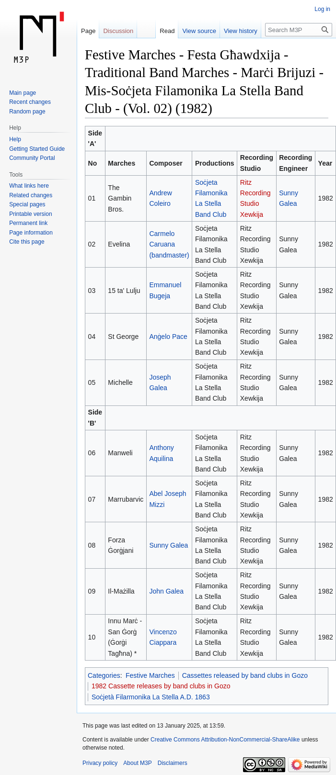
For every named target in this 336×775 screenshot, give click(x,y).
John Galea (166, 591)
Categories (104, 675)
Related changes (30, 195)
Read (167, 30)
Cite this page (26, 241)
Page (88, 30)
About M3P (137, 763)
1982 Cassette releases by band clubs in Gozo (161, 686)
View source (199, 30)
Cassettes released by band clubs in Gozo (245, 675)
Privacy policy (99, 763)
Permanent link (28, 223)
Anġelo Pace (168, 336)
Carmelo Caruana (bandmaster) (169, 244)
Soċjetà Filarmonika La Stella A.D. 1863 (151, 697)
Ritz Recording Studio (255, 193)
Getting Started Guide (37, 149)
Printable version (30, 214)
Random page (27, 111)
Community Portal (32, 158)
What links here (29, 185)
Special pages (27, 204)
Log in (322, 9)
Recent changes (30, 102)
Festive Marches (150, 675)
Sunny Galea (168, 545)
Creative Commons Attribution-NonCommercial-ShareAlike (225, 739)
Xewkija (251, 214)
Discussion (118, 30)
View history (240, 30)
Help (15, 139)
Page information (31, 232)
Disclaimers (172, 763)
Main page (22, 93)
